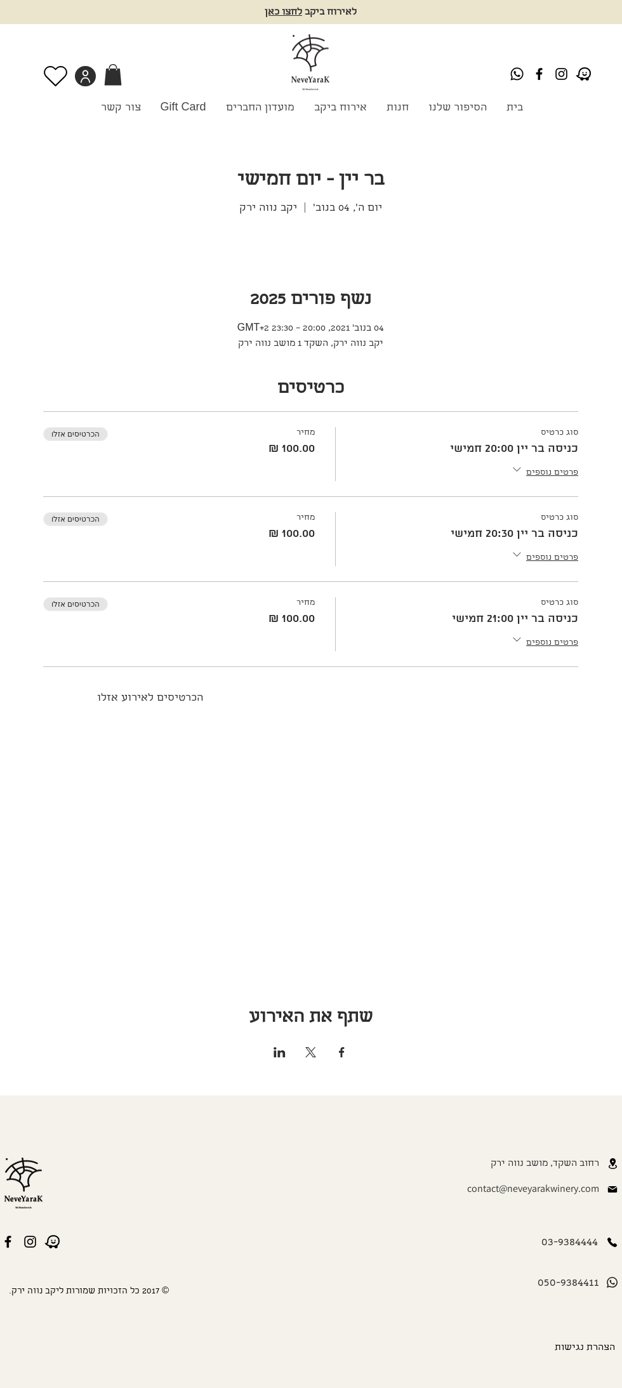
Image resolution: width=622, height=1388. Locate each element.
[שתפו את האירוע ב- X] (311, 1052)
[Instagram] (561, 74)
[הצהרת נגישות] (583, 1348)
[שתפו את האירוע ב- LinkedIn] (280, 1052)
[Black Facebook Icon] (539, 74)
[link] (113, 74)
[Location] (612, 1163)
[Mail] (612, 1189)
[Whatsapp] (517, 74)
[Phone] (612, 1242)
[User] (85, 76)
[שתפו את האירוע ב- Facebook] (342, 1052)
